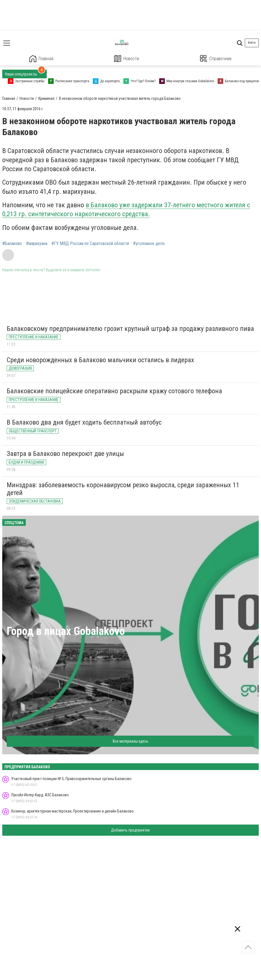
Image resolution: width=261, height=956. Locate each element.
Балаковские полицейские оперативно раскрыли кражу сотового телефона (114, 391)
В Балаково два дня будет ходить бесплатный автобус (84, 422)
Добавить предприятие (130, 830)
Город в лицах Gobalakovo (66, 631)
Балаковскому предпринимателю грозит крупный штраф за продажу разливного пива (130, 329)
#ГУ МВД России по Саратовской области (90, 243)
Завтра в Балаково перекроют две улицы (65, 454)
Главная (41, 58)
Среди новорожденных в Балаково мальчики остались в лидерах (100, 360)
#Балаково (12, 243)
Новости (126, 58)
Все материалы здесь (130, 741)
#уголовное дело (149, 243)
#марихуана (36, 243)
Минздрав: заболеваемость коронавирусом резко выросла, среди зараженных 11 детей (123, 489)
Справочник (216, 58)
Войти (252, 42)
